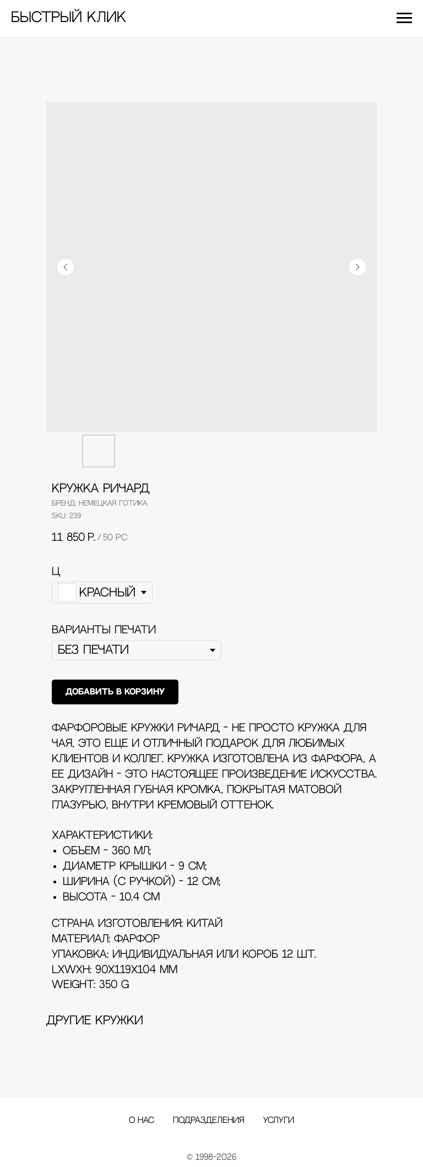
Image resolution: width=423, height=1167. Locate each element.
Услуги (278, 1120)
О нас (141, 1120)
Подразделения (209, 1120)
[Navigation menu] (404, 18)
